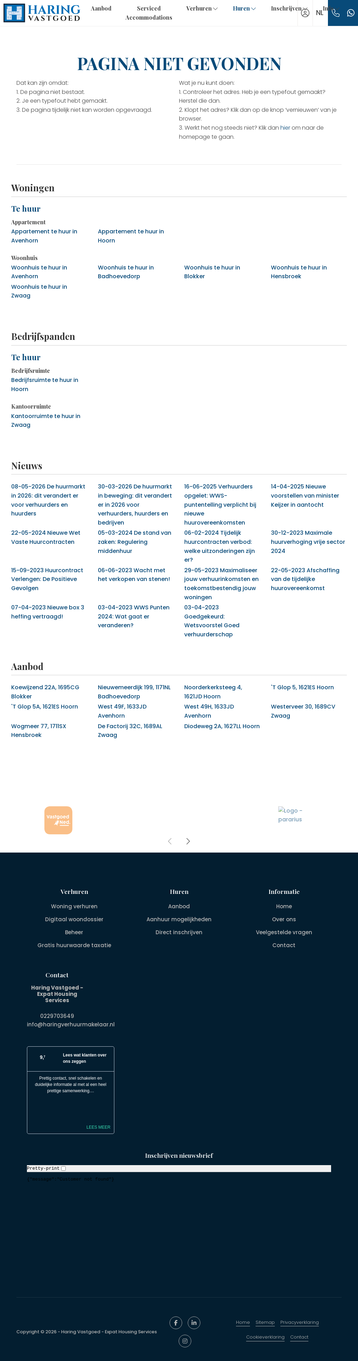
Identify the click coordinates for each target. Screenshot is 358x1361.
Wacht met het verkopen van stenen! (134, 574)
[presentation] (170, 841)
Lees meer (98, 1127)
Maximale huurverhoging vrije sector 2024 (308, 542)
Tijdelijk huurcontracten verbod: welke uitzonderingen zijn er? (219, 546)
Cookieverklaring (265, 1337)
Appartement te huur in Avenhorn (44, 236)
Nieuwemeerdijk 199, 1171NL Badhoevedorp (134, 691)
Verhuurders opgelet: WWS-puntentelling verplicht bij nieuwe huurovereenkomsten (220, 504)
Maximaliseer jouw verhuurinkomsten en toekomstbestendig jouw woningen (221, 583)
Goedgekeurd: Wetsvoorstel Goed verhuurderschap (211, 620)
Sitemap (265, 1322)
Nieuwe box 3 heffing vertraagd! (47, 612)
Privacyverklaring (299, 1322)
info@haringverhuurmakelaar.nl (71, 1024)
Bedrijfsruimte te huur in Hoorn (44, 384)
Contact (299, 1337)
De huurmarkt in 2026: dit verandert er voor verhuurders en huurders (48, 500)
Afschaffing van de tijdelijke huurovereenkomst (305, 579)
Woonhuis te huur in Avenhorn (39, 272)
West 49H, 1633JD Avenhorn (209, 711)
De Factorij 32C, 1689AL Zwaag (130, 730)
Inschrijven (290, 8)
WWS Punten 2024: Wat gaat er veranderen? (134, 616)
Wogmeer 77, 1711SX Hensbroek (38, 730)
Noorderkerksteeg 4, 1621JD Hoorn (213, 691)
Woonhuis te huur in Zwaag (39, 291)
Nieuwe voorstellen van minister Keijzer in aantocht (305, 495)
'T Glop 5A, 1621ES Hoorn (44, 707)
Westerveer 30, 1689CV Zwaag (303, 711)
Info (332, 8)
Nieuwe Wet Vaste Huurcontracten (45, 537)
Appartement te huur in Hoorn (131, 236)
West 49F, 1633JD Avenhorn (122, 711)
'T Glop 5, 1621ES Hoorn (302, 687)
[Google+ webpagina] (185, 1341)
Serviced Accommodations (149, 13)
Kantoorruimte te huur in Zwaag (45, 420)
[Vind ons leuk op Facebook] (176, 1322)
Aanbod (101, 8)
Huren (245, 8)
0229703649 (57, 1016)
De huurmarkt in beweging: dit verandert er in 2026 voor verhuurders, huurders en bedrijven (135, 504)
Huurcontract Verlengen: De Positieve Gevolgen (47, 579)
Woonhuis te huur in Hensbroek (299, 272)
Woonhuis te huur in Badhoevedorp (126, 272)
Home (243, 1322)
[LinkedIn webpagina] (194, 1322)
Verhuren (202, 8)
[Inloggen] (305, 13)
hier (285, 128)
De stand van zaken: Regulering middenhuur (134, 542)
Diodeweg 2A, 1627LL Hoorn (222, 726)
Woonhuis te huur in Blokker (212, 272)
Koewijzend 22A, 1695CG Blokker (45, 691)
